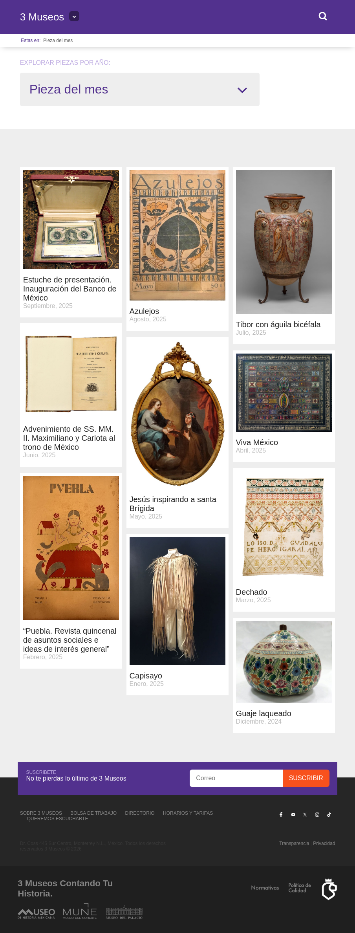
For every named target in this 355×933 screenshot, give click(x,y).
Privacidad (324, 843)
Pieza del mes (58, 40)
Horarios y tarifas (188, 813)
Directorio (140, 813)
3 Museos (42, 17)
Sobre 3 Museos (41, 813)
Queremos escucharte (57, 818)
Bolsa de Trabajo (93, 813)
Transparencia (294, 843)
